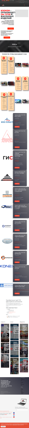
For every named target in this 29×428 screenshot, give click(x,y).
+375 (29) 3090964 (19, 1)
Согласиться (3, 426)
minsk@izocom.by (25, 1)
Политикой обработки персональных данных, (20, 423)
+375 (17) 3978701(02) (21, 0)
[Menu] (24, 5)
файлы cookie (15, 424)
